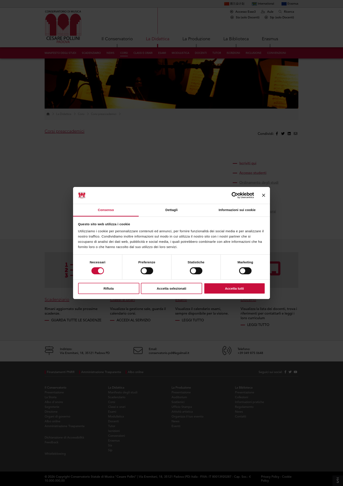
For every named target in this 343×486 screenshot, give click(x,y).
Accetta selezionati (171, 288)
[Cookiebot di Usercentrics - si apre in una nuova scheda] (235, 195)
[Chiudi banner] (263, 195)
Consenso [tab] (106, 210)
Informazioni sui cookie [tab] (237, 210)
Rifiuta (108, 288)
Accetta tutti (234, 288)
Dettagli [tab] (171, 210)
